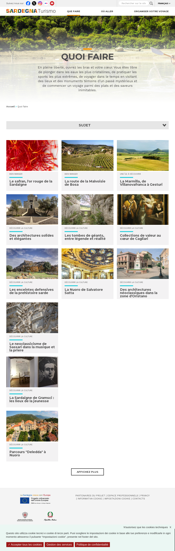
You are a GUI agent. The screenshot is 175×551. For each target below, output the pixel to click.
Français (163, 3)
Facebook (28, 2)
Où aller (107, 11)
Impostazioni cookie (117, 498)
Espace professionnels (122, 495)
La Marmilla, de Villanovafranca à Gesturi (141, 183)
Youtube (52, 2)
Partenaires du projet (90, 495)
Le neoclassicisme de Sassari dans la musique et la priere (32, 347)
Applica (151, 3)
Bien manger (15, 174)
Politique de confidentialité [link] (92, 544)
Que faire (73, 11)
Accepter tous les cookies (25, 544)
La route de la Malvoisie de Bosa (85, 183)
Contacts (138, 498)
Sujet (85, 125)
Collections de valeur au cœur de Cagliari (140, 237)
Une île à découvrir (130, 174)
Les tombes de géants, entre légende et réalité (85, 237)
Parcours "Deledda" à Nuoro (27, 453)
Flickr (46, 2)
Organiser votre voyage (151, 11)
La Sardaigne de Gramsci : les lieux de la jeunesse (31, 399)
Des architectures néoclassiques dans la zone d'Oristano (138, 293)
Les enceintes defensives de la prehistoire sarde (31, 291)
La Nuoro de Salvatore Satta (84, 291)
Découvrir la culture (20, 228)
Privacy (145, 495)
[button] (87, 125)
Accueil (10, 106)
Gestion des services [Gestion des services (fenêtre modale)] (59, 544)
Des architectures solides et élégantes (31, 237)
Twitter (34, 2)
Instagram (40, 2)
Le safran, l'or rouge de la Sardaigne (30, 183)
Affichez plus (87, 471)
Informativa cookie (90, 498)
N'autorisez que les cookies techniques (149, 527)
